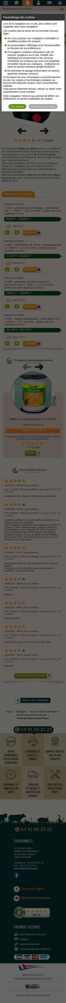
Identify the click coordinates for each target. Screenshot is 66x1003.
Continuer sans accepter (43, 106)
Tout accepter (17, 106)
